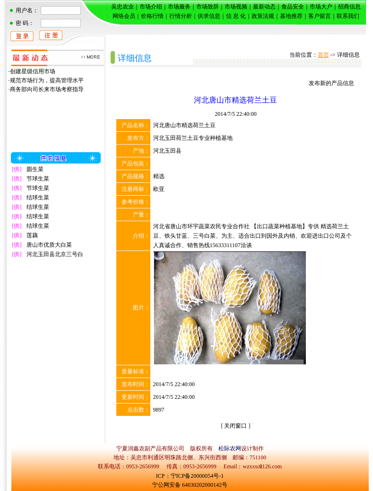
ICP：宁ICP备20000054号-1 (190, 476)
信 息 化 (236, 16)
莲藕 (32, 235)
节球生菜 (37, 178)
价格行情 (152, 16)
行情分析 (180, 16)
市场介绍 (150, 6)
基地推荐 (291, 16)
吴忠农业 (122, 6)
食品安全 (292, 6)
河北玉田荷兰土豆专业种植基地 (193, 138)
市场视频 (236, 6)
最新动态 (264, 6)
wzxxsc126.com (262, 466)
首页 (323, 55)
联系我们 (348, 16)
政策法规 (263, 16)
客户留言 (319, 16)
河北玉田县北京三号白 (54, 254)
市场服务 (179, 6)
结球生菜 (37, 197)
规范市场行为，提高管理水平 (47, 80)
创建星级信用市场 (32, 71)
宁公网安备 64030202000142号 (189, 485)
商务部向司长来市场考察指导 (47, 89)
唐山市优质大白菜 (49, 244)
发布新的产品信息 (331, 83)
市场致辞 (207, 6)
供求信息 (209, 16)
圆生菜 (34, 169)
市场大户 (321, 6)
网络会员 (124, 16)
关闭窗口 (235, 425)
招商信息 (349, 6)
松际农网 (229, 448)
